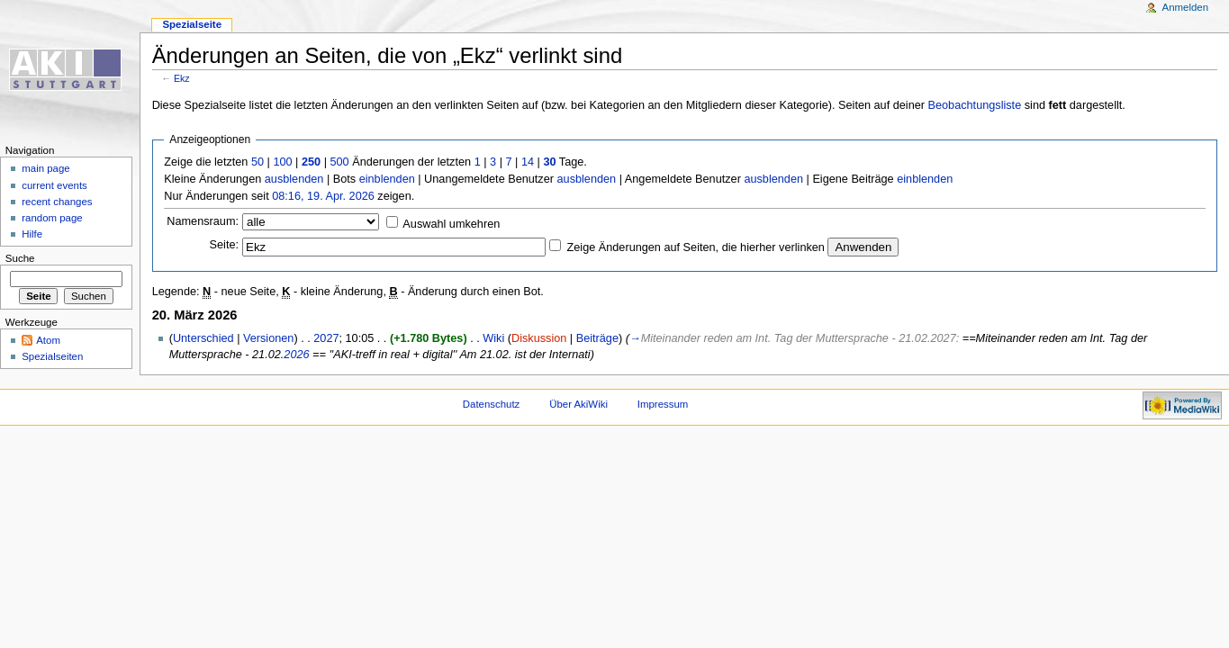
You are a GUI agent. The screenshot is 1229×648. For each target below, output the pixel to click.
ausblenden (294, 179)
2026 (296, 354)
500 (339, 162)
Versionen (268, 338)
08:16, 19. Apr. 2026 (323, 196)
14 (527, 162)
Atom (48, 340)
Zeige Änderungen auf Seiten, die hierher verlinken (696, 247)
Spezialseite (191, 24)
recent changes (57, 201)
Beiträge (597, 338)
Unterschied (203, 338)
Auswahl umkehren (451, 224)
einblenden (387, 179)
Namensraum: (203, 221)
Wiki (493, 338)
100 (282, 162)
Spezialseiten (52, 356)
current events (54, 185)
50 (257, 162)
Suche (20, 258)
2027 (326, 338)
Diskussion (538, 338)
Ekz (182, 78)
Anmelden (1185, 7)
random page (52, 217)
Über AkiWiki (578, 404)
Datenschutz (491, 404)
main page (46, 168)
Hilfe (32, 234)
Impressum (663, 404)
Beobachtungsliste (975, 105)
